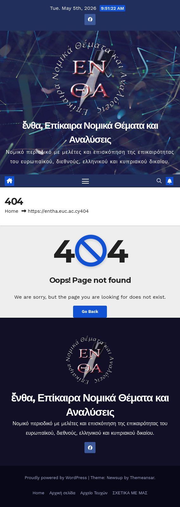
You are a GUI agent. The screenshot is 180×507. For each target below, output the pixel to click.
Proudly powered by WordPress (56, 477)
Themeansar (142, 477)
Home (11, 211)
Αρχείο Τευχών (94, 493)
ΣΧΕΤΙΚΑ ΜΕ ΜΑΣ (130, 493)
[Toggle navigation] (85, 181)
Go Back (90, 311)
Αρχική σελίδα (62, 493)
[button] (159, 181)
